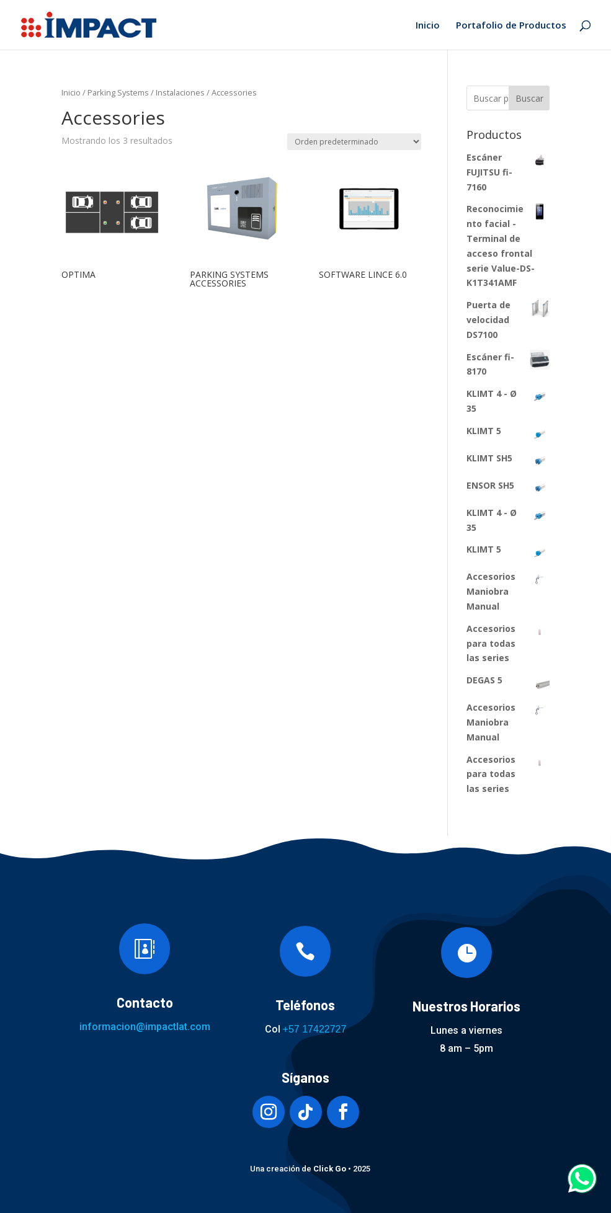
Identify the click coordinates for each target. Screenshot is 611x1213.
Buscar (529, 98)
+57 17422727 (315, 1029)
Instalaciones (180, 92)
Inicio (428, 25)
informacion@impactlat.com (144, 1027)
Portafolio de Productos (511, 25)
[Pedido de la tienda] (354, 141)
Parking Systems (118, 92)
